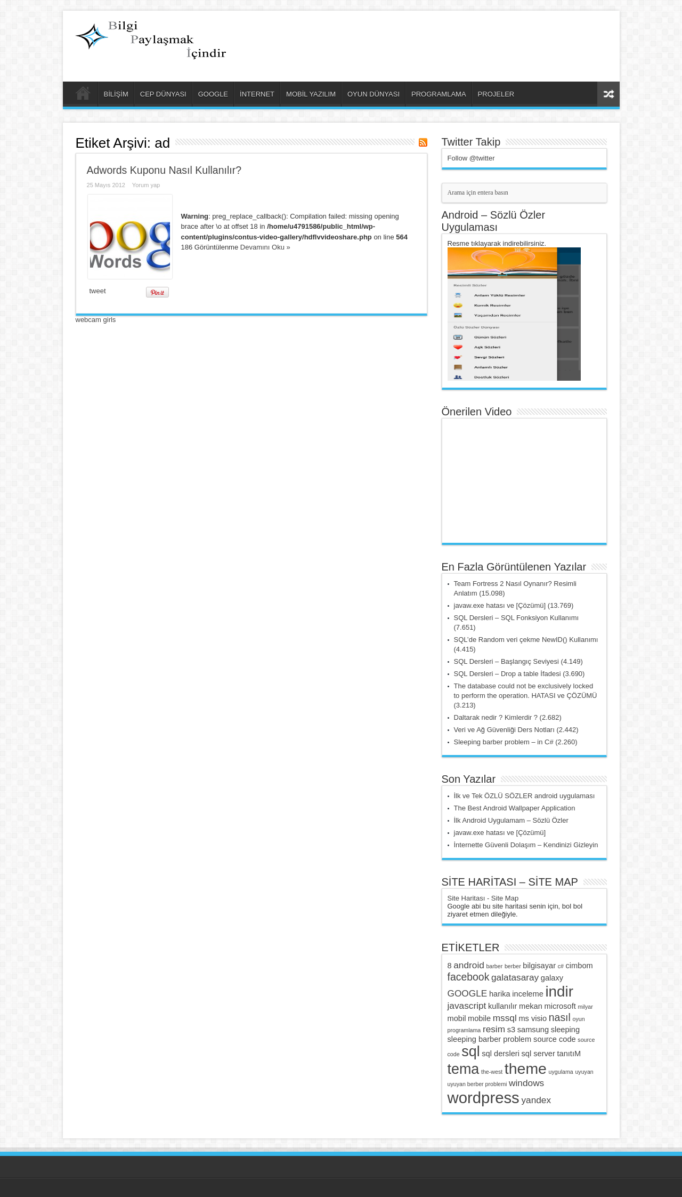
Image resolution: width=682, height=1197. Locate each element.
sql (470, 1051)
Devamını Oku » (265, 247)
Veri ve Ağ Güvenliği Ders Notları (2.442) (516, 730)
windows (526, 1083)
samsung (533, 1029)
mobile (479, 1018)
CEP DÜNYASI (163, 94)
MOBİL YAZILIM (311, 94)
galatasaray (515, 977)
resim (494, 1029)
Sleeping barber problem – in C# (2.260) (516, 742)
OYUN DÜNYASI (373, 94)
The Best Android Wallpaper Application (514, 808)
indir (559, 991)
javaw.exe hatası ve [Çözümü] (500, 833)
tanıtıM (569, 1053)
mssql (505, 1018)
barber (494, 966)
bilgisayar (539, 965)
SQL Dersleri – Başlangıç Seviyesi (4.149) (518, 661)
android (468, 965)
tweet (98, 291)
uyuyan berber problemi (477, 1084)
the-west (491, 1072)
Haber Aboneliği (423, 142)
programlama (464, 1030)
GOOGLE (213, 94)
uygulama (561, 1072)
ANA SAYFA (83, 95)
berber (513, 966)
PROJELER (496, 94)
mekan (530, 1006)
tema (464, 1069)
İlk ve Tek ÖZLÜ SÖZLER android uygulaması (524, 796)
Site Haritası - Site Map (483, 898)
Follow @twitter (471, 158)
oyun (578, 1019)
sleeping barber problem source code (512, 1039)
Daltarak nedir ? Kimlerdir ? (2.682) (508, 717)
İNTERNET (257, 94)
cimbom (579, 965)
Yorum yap (146, 185)
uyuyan (584, 1072)
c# (561, 966)
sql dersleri (500, 1053)
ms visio (532, 1018)
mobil (457, 1018)
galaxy (552, 978)
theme (526, 1068)
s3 (511, 1029)
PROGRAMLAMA (438, 94)
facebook (469, 977)
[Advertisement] (487, 37)
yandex (536, 1100)
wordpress (483, 1097)
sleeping (565, 1029)
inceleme (527, 994)
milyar (585, 1006)
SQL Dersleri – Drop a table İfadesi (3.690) (519, 674)
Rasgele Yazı (608, 94)
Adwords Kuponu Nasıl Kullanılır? (164, 170)
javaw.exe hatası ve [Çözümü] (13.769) (514, 605)
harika (499, 994)
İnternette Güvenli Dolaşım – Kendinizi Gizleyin (526, 845)
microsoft (560, 1006)
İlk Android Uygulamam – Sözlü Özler (511, 820)
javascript (467, 1005)
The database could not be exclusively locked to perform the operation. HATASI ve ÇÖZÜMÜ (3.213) (525, 695)
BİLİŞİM (116, 94)
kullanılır (502, 1006)
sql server (538, 1053)
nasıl (560, 1017)
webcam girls (96, 320)
